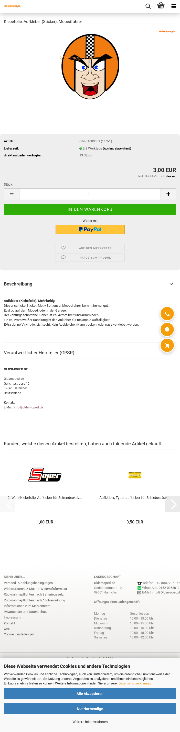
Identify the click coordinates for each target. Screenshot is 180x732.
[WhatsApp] (167, 329)
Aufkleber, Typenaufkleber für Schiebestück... (135, 498)
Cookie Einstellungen (19, 634)
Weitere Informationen (90, 722)
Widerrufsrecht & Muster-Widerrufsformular (35, 589)
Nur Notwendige (90, 709)
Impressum (12, 617)
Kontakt (9, 623)
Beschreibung (18, 284)
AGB (7, 629)
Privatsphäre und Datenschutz (25, 612)
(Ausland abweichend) (117, 148)
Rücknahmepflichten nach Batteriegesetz (33, 594)
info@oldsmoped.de (28, 407)
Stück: (8, 184)
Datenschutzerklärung (135, 683)
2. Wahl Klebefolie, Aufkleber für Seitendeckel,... (45, 498)
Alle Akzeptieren (90, 694)
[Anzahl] (90, 194)
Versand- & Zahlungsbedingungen (28, 583)
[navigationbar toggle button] (173, 6)
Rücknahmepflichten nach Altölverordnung (34, 600)
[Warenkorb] (167, 345)
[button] (11, 194)
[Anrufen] (167, 313)
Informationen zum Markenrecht (27, 606)
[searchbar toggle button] (148, 6)
